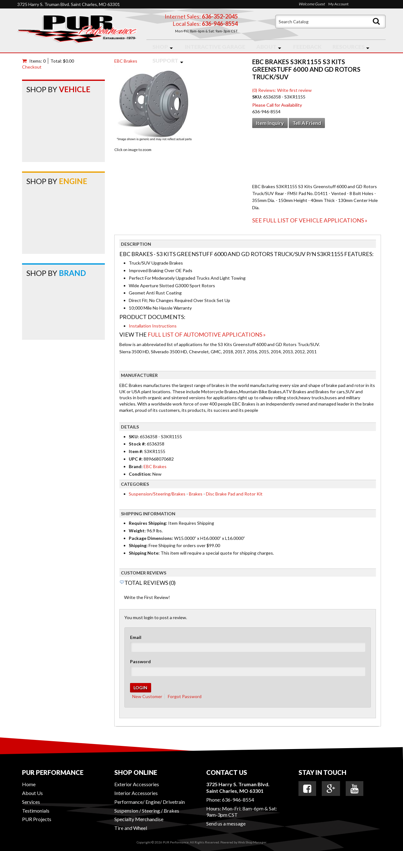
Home (29, 784)
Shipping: (138, 545)
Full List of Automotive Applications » (207, 334)
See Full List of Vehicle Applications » (309, 220)
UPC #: (136, 459)
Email (135, 637)
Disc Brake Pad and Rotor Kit (234, 493)
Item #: (136, 451)
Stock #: (138, 443)
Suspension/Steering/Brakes (157, 493)
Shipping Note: (144, 553)
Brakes (195, 493)
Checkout (32, 67)
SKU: (257, 96)
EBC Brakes (125, 61)
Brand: (136, 466)
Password (140, 661)
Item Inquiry (270, 123)
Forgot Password (185, 696)
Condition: (140, 474)
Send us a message (226, 823)
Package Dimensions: (151, 538)
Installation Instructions (153, 325)
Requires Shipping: (148, 523)
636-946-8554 (238, 800)
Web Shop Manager (252, 842)
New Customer (147, 696)
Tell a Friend (306, 123)
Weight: (137, 530)
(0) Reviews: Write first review (282, 90)
